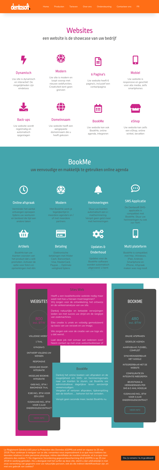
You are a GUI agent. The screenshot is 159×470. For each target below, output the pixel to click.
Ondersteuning (104, 6)
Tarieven (73, 6)
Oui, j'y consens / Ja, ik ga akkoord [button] (138, 458)
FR (138, 6)
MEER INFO (39, 418)
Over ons (87, 6)
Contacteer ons (124, 6)
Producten (59, 6)
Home (46, 6)
